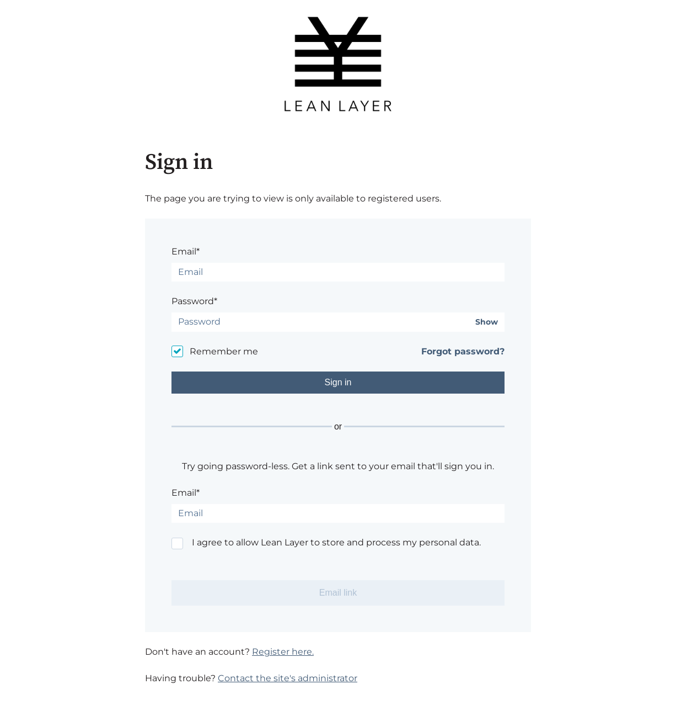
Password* (194, 301)
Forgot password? (463, 351)
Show (486, 322)
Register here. (283, 651)
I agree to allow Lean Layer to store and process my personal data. (336, 542)
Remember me (224, 351)
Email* (185, 251)
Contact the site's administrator (287, 678)
